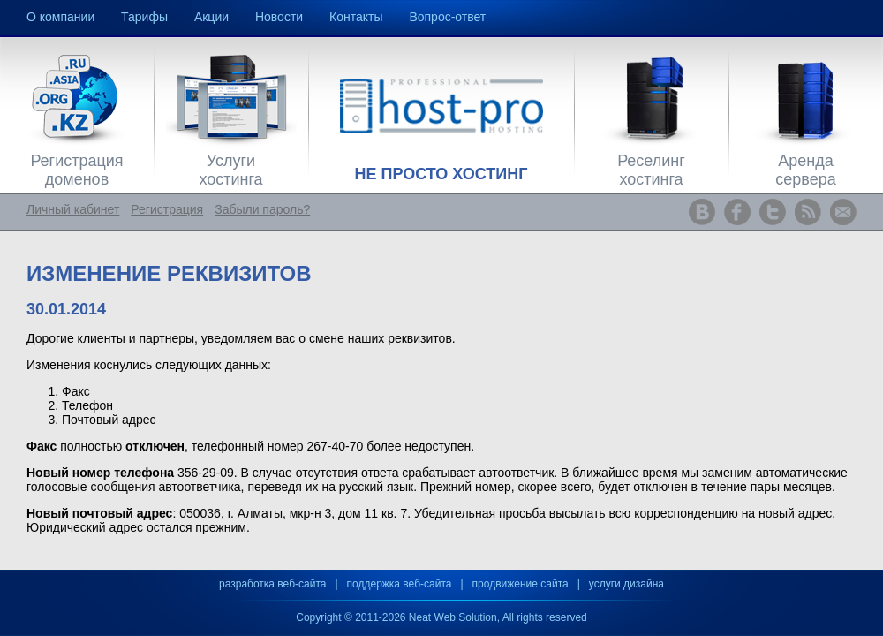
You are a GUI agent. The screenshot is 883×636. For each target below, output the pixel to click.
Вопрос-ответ (447, 17)
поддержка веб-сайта (399, 584)
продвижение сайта (520, 584)
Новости (279, 17)
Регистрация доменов (76, 170)
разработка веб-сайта (272, 584)
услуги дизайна (626, 584)
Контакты (355, 17)
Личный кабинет (72, 209)
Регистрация (167, 209)
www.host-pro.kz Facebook (737, 212)
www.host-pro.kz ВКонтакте (702, 212)
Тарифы (144, 17)
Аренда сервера (805, 170)
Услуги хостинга (230, 170)
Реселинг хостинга (651, 170)
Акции (211, 17)
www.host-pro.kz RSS (808, 212)
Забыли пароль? (262, 209)
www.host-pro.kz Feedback (843, 212)
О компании (60, 17)
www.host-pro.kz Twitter (772, 212)
